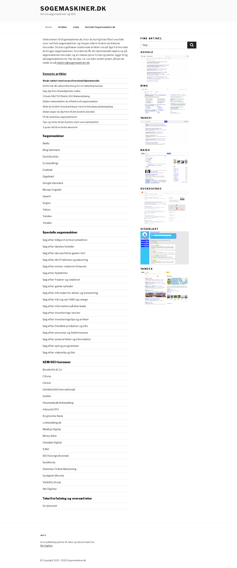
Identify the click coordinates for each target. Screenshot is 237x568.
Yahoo (47, 209)
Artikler (62, 27)
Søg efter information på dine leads (64, 306)
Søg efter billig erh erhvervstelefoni (65, 240)
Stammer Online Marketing (59, 469)
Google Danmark (53, 183)
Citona (47, 376)
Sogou (47, 203)
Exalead (47, 169)
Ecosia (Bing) (50, 163)
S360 (46, 449)
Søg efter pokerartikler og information (67, 339)
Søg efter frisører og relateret (61, 279)
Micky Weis (50, 435)
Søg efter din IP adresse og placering (65, 259)
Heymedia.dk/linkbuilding (58, 402)
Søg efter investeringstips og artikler (66, 319)
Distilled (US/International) (59, 389)
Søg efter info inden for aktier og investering (70, 293)
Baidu (46, 143)
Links (76, 27)
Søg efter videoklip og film (59, 352)
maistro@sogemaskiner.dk (73, 62)
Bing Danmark (51, 150)
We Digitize (50, 488)
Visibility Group (52, 482)
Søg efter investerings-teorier (61, 312)
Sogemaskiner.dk (73, 8)
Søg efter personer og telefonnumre (65, 332)
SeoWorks (49, 462)
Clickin (47, 382)
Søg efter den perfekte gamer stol (64, 253)
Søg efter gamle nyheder (58, 286)
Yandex (47, 216)
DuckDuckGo (51, 156)
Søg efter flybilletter (55, 273)
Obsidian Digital (52, 442)
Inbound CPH (51, 409)
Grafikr (47, 396)
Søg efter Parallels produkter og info (65, 326)
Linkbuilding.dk (52, 422)
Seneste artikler (55, 74)
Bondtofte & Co (52, 369)
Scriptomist (50, 505)
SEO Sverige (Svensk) (56, 455)
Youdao (47, 222)
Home (48, 27)
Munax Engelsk (52, 189)
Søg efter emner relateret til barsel (64, 266)
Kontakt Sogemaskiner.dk (100, 27)
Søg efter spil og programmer (61, 345)
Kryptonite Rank (53, 416)
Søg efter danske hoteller (58, 246)
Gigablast (48, 176)
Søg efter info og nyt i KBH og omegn (65, 299)
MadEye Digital (52, 429)
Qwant (47, 196)
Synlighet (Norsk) (53, 475)
